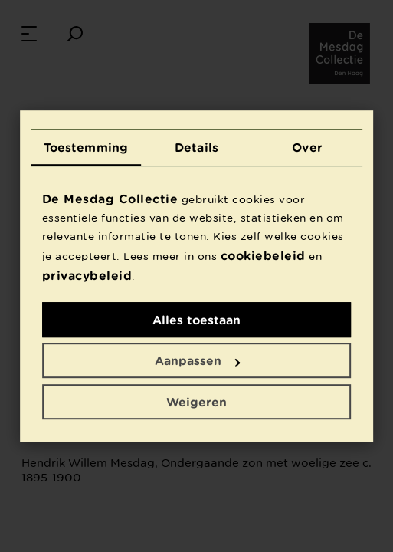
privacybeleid (87, 275)
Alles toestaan (196, 320)
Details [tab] (196, 147)
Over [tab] (307, 147)
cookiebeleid (263, 255)
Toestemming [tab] (86, 147)
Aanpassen (197, 360)
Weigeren (196, 402)
